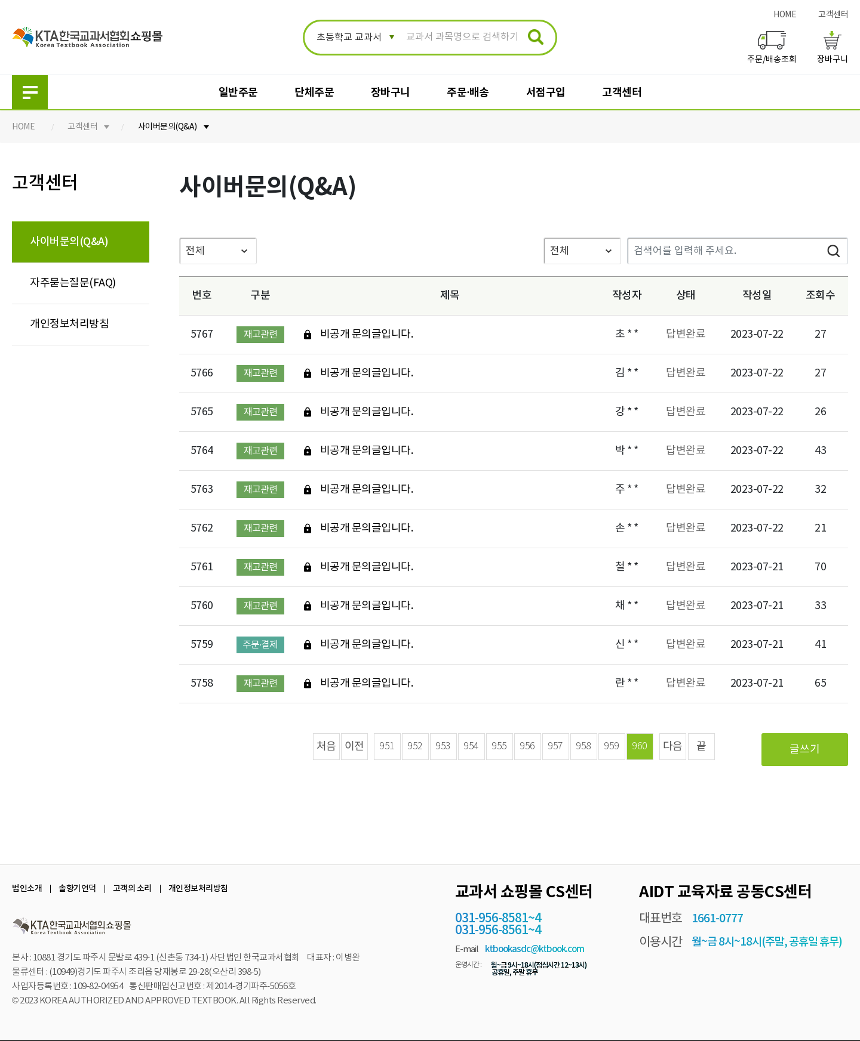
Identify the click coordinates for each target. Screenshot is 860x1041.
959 (611, 747)
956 (527, 747)
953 (443, 747)
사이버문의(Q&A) (167, 127)
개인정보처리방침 (69, 324)
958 (583, 747)
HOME (784, 15)
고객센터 (833, 15)
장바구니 (390, 92)
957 (555, 747)
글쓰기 (805, 749)
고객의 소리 (132, 889)
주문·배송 (468, 92)
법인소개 (27, 889)
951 (387, 747)
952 (415, 747)
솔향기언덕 (77, 889)
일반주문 (238, 92)
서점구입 (546, 92)
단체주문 (314, 92)
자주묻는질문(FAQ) (73, 283)
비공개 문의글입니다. (366, 334)
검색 (833, 250)
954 (471, 747)
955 (499, 747)
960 (639, 747)
